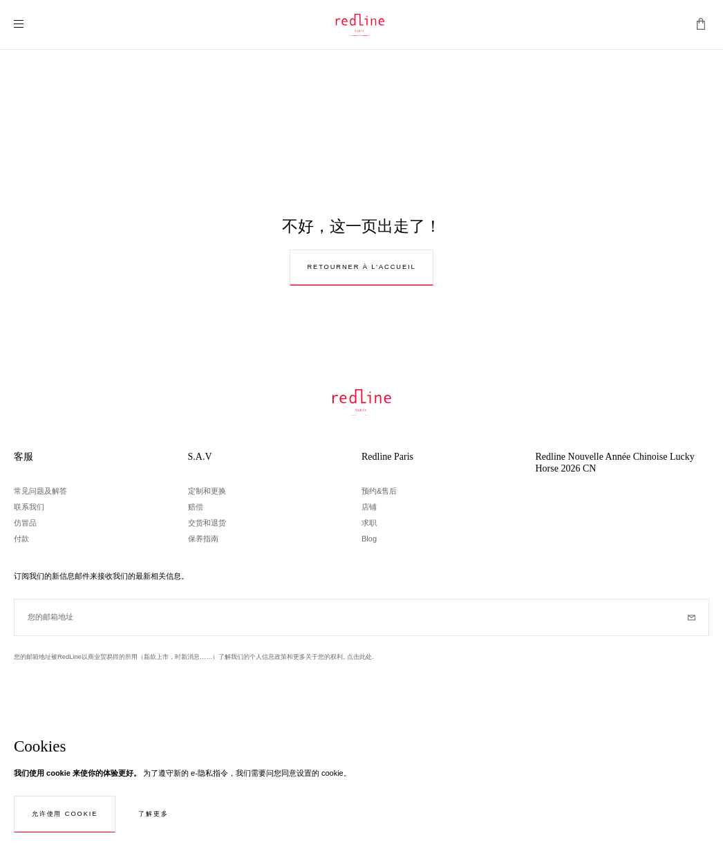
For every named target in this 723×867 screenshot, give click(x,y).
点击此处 (359, 656)
